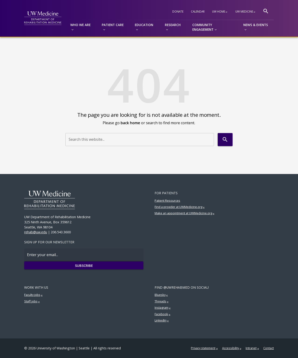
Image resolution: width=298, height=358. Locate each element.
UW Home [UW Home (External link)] (218, 11)
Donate (177, 11)
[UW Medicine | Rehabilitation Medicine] (83, 200)
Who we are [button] (80, 25)
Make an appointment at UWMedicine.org (183, 213)
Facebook (161, 314)
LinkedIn (160, 320)
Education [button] (144, 25)
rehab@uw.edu (35, 232)
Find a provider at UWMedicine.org (178, 207)
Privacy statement (203, 348)
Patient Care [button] (113, 25)
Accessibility (230, 348)
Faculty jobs (32, 295)
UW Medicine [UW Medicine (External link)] (244, 11)
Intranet (251, 348)
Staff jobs (30, 301)
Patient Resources (167, 200)
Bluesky (160, 295)
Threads (160, 301)
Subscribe (83, 265)
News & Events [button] (255, 25)
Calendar (198, 11)
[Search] (265, 11)
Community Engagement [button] (202, 27)
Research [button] (173, 25)
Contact (268, 348)
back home (130, 122)
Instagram (161, 307)
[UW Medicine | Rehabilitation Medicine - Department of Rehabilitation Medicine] (42, 18)
